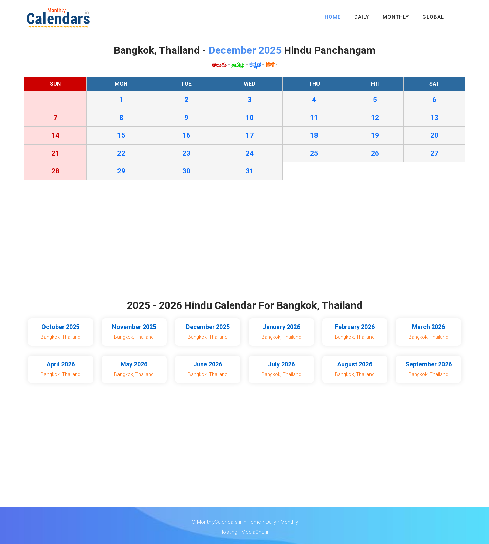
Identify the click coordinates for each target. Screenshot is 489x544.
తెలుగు (219, 65)
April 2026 (61, 364)
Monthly (289, 522)
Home (254, 522)
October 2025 (60, 326)
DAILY (361, 17)
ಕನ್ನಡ (255, 65)
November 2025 (134, 326)
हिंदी (270, 65)
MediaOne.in (255, 532)
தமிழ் (237, 65)
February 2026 (355, 326)
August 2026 (354, 364)
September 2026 (428, 364)
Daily (271, 522)
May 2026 (134, 364)
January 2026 (281, 326)
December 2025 (208, 326)
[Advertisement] (244, 241)
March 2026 (428, 326)
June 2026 (207, 364)
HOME (333, 17)
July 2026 (281, 364)
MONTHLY (396, 17)
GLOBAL (433, 17)
